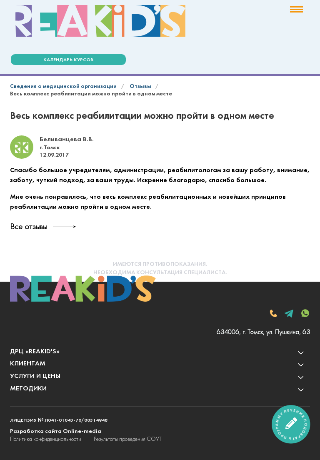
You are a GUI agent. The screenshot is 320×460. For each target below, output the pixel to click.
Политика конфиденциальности (45, 439)
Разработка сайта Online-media (55, 431)
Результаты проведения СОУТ (127, 439)
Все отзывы (28, 227)
